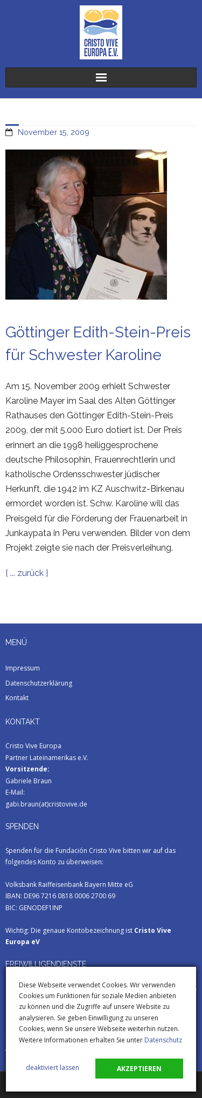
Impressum (22, 668)
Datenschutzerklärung (38, 683)
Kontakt (17, 697)
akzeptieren (139, 1068)
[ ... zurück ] (26, 573)
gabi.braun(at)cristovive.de (46, 804)
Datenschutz (163, 1040)
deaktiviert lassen (52, 1067)
